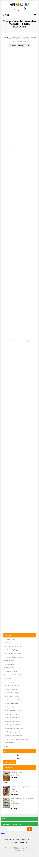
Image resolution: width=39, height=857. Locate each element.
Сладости (7, 746)
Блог (24, 839)
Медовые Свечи (9, 668)
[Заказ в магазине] (19, 45)
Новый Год (10, 707)
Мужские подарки (13, 703)
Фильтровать (9, 762)
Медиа (30, 839)
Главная (6, 37)
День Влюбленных (13, 685)
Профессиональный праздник (17, 739)
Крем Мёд (7, 643)
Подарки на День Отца (15, 732)
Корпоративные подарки (15, 700)
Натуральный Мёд (10, 671)
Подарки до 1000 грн (14, 717)
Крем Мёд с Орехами (14, 646)
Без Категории (9, 639)
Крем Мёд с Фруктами (14, 650)
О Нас (14, 842)
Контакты (23, 842)
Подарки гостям (12, 714)
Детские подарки (13, 692)
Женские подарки (13, 696)
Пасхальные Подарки (14, 710)
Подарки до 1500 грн (14, 721)
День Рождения (12, 689)
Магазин (16, 839)
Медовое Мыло (9, 664)
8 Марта (9, 678)
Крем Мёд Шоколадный (15, 657)
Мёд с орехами (9, 660)
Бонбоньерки (11, 682)
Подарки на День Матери (15, 728)
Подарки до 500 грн (14, 725)
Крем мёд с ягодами (14, 653)
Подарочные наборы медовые (15, 675)
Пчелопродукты (9, 742)
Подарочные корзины (14, 735)
